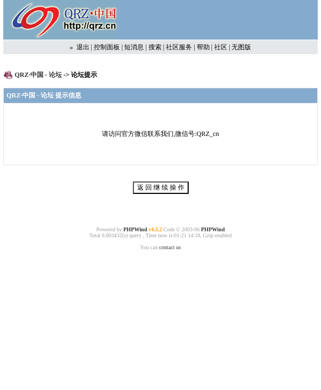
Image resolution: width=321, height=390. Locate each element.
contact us (170, 247)
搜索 (155, 47)
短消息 (134, 47)
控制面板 (107, 47)
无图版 (241, 47)
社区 (220, 47)
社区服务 (179, 47)
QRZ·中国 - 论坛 (39, 75)
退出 (82, 47)
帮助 (203, 47)
